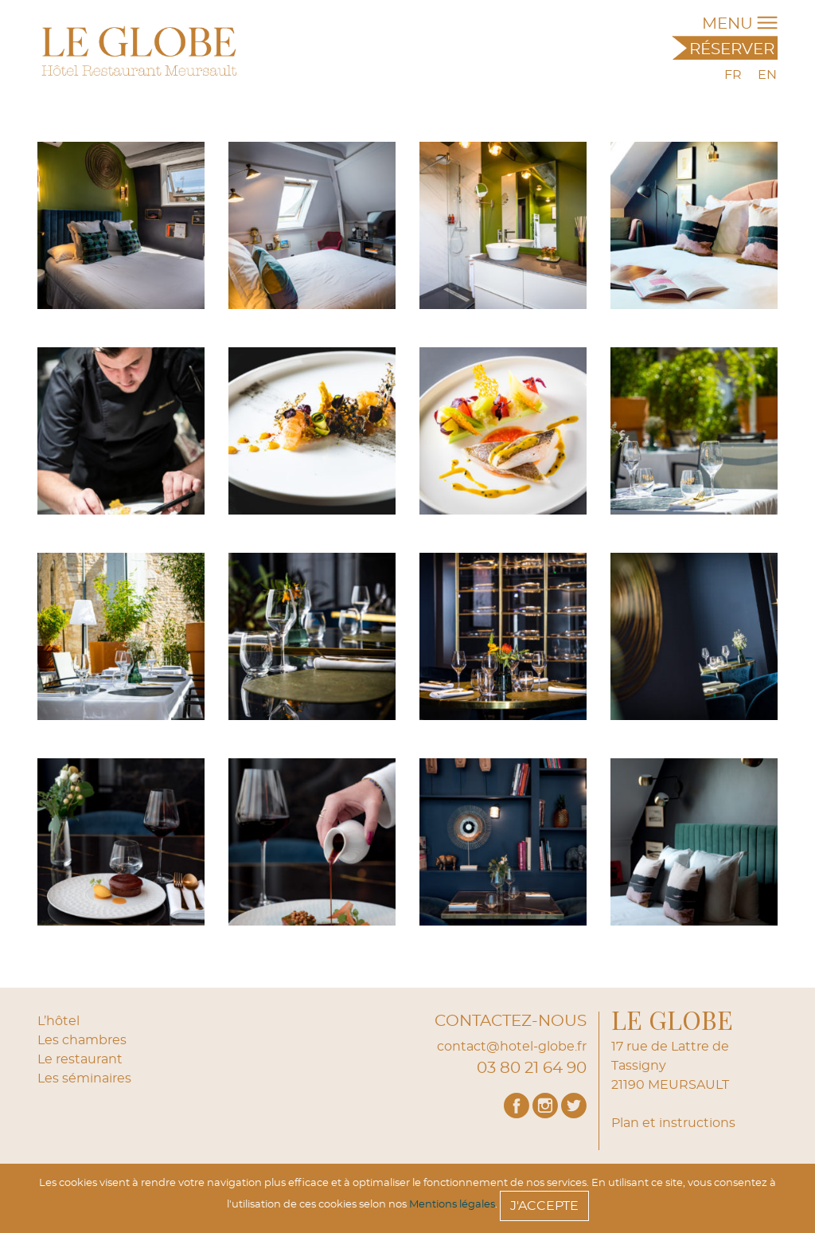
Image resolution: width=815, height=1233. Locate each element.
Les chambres (82, 1040)
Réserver (731, 49)
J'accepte (544, 1206)
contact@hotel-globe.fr (512, 1046)
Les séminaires (84, 1078)
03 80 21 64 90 (532, 1068)
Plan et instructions (673, 1123)
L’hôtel (58, 1021)
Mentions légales (452, 1205)
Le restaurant (80, 1059)
